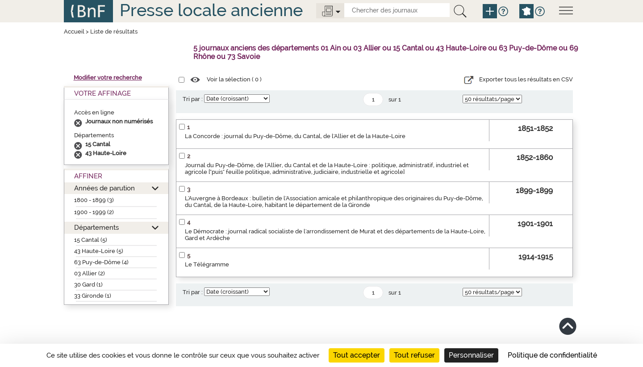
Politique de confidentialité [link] (552, 355)
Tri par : (193, 99)
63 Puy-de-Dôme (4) (101, 262)
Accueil (74, 31)
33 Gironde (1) (92, 295)
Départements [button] (96, 227)
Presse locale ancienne (211, 10)
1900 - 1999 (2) (94, 212)
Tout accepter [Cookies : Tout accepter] (356, 355)
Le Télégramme (207, 264)
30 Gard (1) (88, 284)
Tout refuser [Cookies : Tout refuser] (414, 355)
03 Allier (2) (89, 273)
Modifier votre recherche (108, 77)
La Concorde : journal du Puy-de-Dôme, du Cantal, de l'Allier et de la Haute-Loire (295, 136)
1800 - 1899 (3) (94, 200)
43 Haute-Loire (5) (98, 251)
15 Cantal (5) (90, 239)
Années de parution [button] (104, 188)
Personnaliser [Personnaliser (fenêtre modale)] (471, 355)
